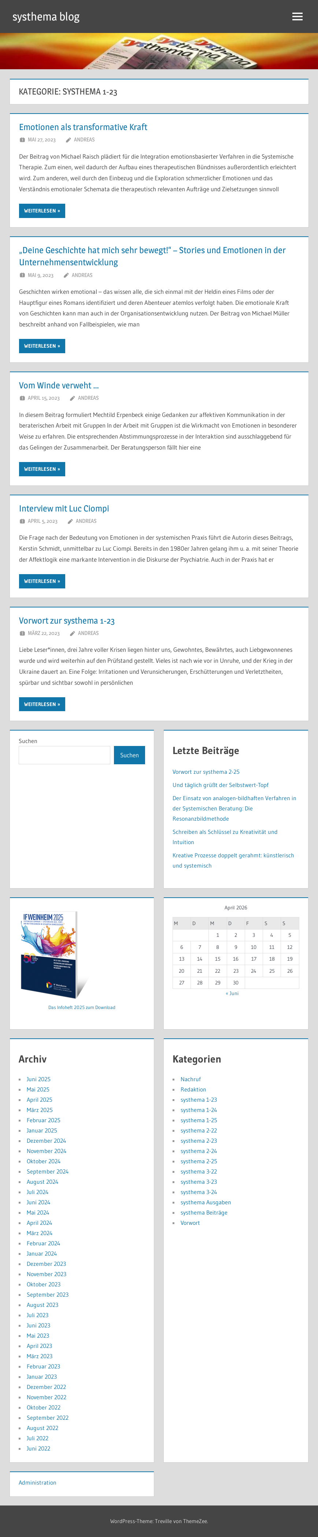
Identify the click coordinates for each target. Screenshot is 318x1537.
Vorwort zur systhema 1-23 (67, 620)
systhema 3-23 (199, 1181)
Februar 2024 (43, 1243)
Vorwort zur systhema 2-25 (206, 771)
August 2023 (42, 1304)
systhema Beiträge (204, 1212)
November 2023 (46, 1274)
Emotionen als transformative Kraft (83, 127)
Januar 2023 (42, 1376)
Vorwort (190, 1222)
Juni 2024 (39, 1202)
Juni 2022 (38, 1448)
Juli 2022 (37, 1438)
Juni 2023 (38, 1325)
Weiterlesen (40, 210)
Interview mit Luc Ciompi (64, 508)
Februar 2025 (43, 1120)
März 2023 (39, 1356)
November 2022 (46, 1397)
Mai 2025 (38, 1089)
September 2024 (48, 1171)
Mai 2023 (38, 1335)
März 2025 (40, 1109)
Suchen (28, 741)
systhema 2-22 (199, 1130)
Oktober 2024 (44, 1161)
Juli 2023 (37, 1315)
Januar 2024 (42, 1253)
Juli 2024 (38, 1192)
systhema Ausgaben (206, 1202)
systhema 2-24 (199, 1150)
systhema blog (47, 16)
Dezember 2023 (46, 1263)
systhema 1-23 (199, 1099)
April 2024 (39, 1222)
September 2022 (48, 1417)
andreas (84, 139)
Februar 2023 (43, 1366)
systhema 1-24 (199, 1109)
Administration (37, 1482)
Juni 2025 (39, 1079)
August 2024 (43, 1181)
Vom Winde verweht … (59, 385)
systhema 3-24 (199, 1192)
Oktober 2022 (43, 1407)
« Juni (232, 993)
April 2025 (39, 1099)
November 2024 (47, 1150)
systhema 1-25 (199, 1120)
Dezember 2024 (46, 1140)
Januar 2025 (42, 1130)
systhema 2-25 (199, 1161)
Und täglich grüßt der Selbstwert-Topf (221, 784)
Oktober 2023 (43, 1284)
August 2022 (42, 1427)
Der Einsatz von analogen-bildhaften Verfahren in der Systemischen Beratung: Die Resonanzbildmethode (234, 808)
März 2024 (40, 1233)
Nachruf (191, 1079)
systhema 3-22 (199, 1171)
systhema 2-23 (199, 1140)
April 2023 (39, 1345)
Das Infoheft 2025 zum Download (81, 1007)
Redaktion (193, 1089)
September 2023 (48, 1294)
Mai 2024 (38, 1212)
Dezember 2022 (46, 1386)
